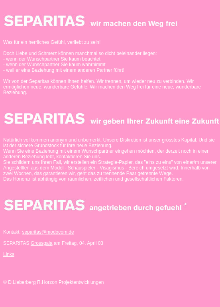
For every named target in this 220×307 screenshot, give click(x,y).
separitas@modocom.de (48, 232)
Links (8, 254)
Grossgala (42, 243)
